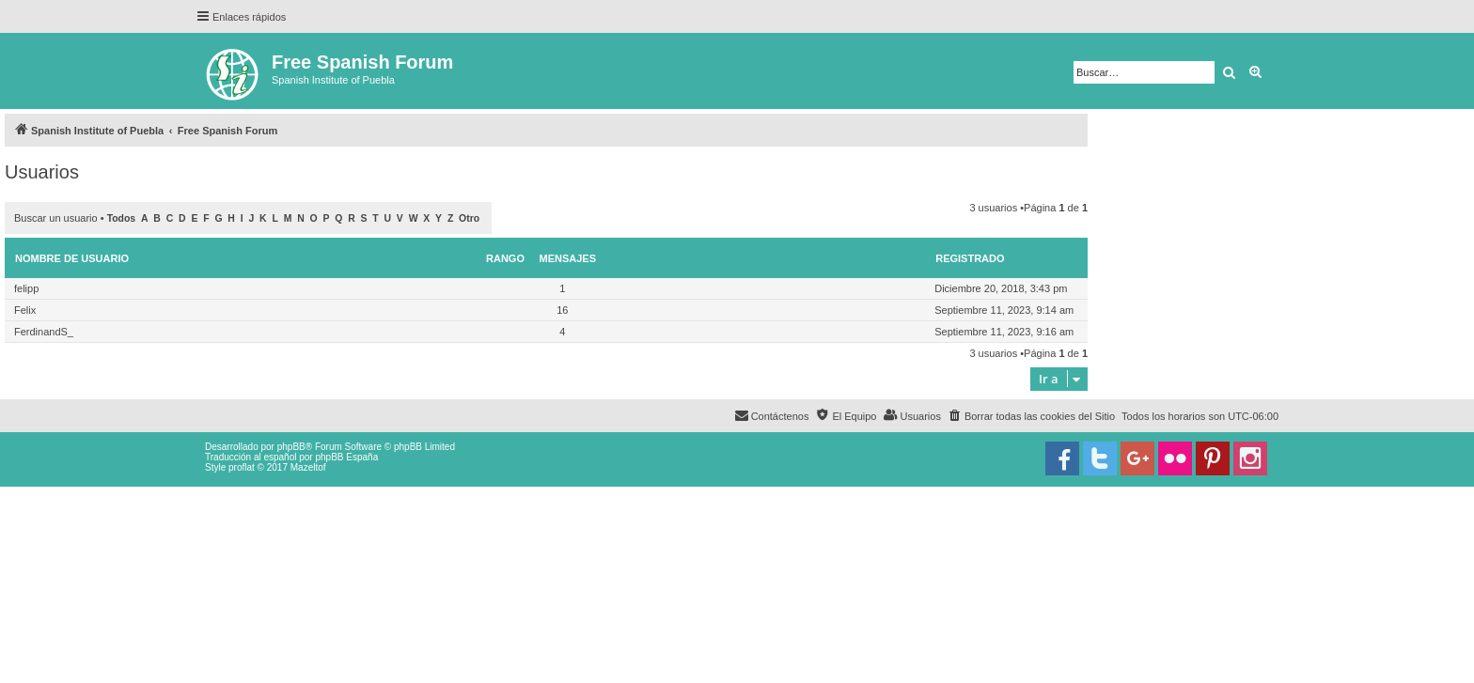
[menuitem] (1031, 416)
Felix (25, 310)
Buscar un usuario (56, 218)
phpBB (291, 447)
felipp (26, 288)
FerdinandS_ (43, 331)
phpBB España (346, 457)
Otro (469, 218)
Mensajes (568, 258)
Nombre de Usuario (72, 258)
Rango (505, 258)
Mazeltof (308, 467)
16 (562, 310)
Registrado (969, 258)
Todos (121, 218)
